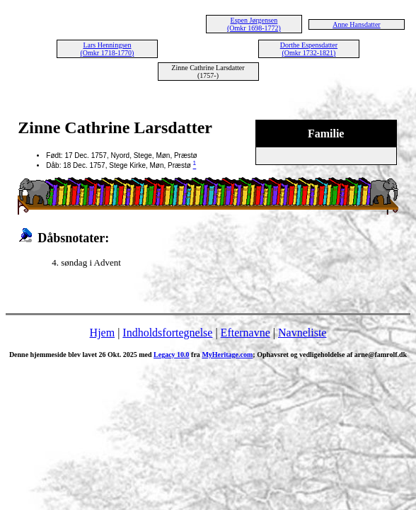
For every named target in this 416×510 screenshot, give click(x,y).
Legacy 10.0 (172, 354)
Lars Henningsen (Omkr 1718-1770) (107, 49)
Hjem (102, 333)
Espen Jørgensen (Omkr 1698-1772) (254, 24)
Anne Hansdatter (356, 24)
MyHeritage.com (227, 354)
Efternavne (245, 333)
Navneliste (302, 333)
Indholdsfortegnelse (167, 333)
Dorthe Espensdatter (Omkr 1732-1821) (308, 49)
